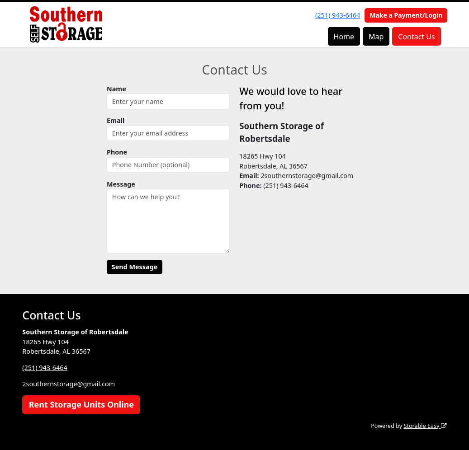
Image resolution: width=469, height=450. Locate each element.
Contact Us (416, 37)
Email (115, 120)
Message (121, 184)
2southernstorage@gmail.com (68, 384)
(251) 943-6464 (337, 15)
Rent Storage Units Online (81, 404)
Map (376, 37)
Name (116, 88)
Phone (117, 152)
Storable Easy (424, 426)
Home (344, 37)
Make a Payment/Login (406, 15)
